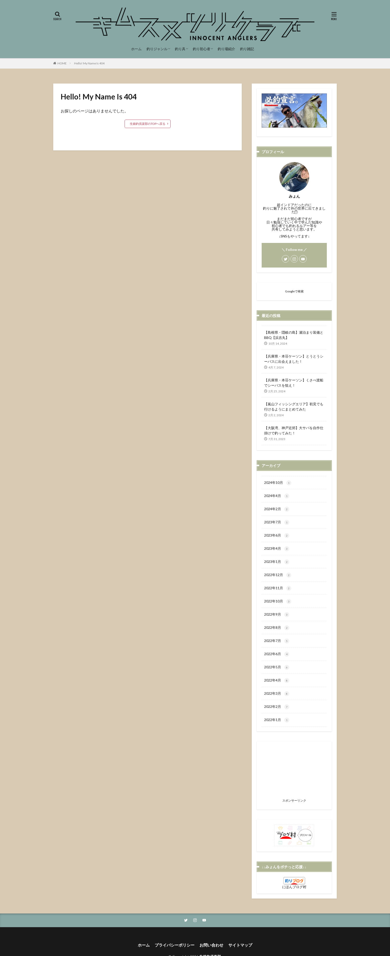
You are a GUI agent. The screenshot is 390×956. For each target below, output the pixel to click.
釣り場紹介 (226, 49)
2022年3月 (276, 693)
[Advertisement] (294, 771)
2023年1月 (276, 561)
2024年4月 (276, 496)
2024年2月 (276, 509)
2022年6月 (276, 654)
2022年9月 (276, 614)
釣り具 (180, 49)
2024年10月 (277, 482)
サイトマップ (240, 945)
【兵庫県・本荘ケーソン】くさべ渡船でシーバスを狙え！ (293, 382)
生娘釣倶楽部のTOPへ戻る (147, 124)
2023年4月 (276, 548)
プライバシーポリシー (175, 945)
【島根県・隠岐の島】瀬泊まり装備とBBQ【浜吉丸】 (293, 335)
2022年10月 (277, 601)
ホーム (136, 49)
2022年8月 (276, 627)
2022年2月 (276, 706)
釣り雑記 (247, 49)
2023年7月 (276, 522)
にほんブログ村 (294, 887)
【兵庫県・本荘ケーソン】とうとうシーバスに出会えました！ (293, 359)
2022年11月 (277, 588)
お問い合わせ (211, 945)
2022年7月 (276, 640)
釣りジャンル (156, 49)
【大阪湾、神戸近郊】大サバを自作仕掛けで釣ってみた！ (293, 430)
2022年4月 (276, 680)
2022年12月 (277, 575)
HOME (62, 63)
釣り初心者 (201, 49)
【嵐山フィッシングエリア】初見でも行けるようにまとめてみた (293, 406)
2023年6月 (276, 535)
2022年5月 (276, 667)
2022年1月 (276, 720)
